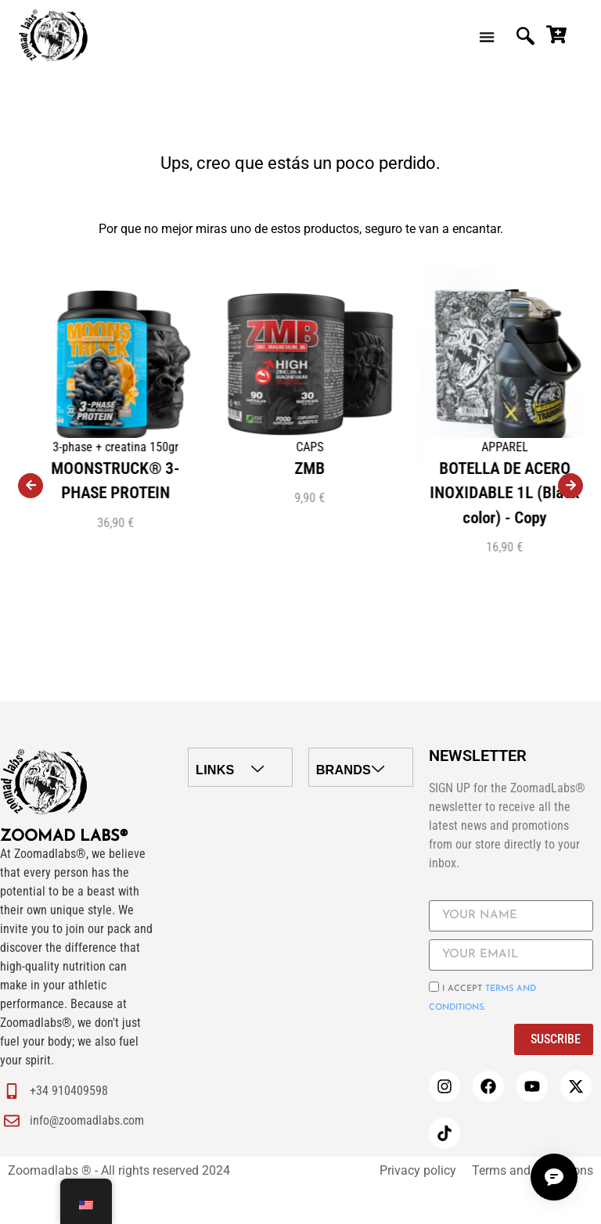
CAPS (382, 447)
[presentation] (30, 485)
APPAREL (577, 447)
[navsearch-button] (524, 37)
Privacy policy (418, 1170)
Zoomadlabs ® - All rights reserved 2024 (119, 1170)
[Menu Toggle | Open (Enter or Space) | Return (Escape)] (487, 37)
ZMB (382, 468)
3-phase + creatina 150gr (188, 447)
